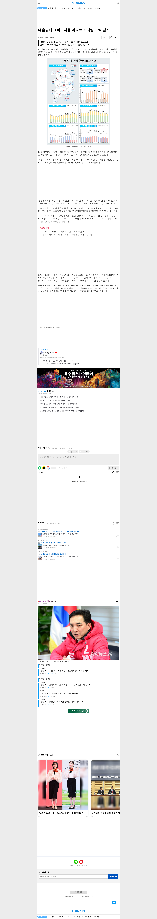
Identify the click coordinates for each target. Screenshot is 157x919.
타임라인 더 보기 (78, 711)
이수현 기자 (48, 353)
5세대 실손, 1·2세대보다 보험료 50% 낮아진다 (55, 400)
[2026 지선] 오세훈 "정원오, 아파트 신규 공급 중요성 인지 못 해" (65, 685)
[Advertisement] (78, 19)
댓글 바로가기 (114, 903)
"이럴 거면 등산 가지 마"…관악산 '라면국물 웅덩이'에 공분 (59, 397)
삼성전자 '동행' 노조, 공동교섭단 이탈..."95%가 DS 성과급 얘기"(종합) (62, 411)
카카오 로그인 (44, 468)
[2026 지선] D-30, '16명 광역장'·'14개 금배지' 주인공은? (61, 702)
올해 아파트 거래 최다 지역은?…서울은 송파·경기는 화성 (68, 234)
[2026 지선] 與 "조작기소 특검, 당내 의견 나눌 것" (59, 693)
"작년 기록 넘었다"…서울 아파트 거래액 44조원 (63, 232)
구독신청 (113, 876)
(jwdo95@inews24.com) (53, 327)
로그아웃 (53, 468)
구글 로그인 (48, 468)
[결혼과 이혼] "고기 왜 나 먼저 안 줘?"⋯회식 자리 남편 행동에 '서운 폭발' (74, 8)
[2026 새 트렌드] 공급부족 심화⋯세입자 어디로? (57, 361)
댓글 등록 (115, 468)
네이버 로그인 (39, 468)
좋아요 (56, 352)
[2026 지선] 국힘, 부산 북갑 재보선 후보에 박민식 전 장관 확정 (60, 407)
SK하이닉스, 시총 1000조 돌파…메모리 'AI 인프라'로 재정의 (59, 404)
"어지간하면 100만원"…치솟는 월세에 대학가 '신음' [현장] (60, 364)
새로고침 (54, 391)
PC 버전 (78, 892)
